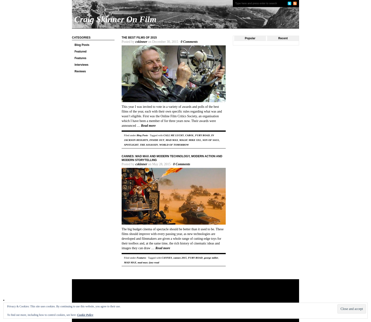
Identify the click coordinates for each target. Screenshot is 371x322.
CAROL (189, 135)
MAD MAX (172, 140)
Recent (283, 38)
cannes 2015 (180, 257)
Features (80, 58)
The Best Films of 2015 (139, 37)
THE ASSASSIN (149, 144)
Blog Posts (82, 45)
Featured (81, 51)
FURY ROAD (202, 135)
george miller (211, 257)
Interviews (81, 64)
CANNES (167, 257)
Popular (250, 38)
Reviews (80, 71)
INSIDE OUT (156, 140)
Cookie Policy (85, 315)
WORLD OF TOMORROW (174, 144)
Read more (148, 125)
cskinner (141, 42)
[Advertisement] (163, 294)
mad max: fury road (148, 262)
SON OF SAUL (211, 140)
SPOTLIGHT (131, 144)
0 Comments (189, 42)
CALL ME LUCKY (173, 135)
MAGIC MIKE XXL (190, 140)
